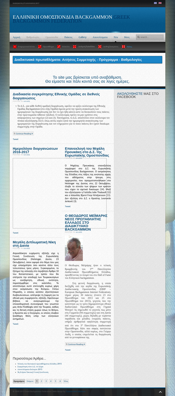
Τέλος (66, 381)
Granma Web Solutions (75, 391)
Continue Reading (24, 134)
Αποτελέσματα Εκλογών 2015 (29, 369)
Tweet (15, 139)
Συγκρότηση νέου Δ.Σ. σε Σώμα (30, 367)
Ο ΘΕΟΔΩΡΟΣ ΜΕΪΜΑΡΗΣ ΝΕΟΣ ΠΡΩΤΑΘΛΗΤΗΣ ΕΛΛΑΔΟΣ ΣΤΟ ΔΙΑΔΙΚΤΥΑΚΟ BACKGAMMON (86, 222)
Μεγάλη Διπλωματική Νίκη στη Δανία (34, 244)
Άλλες (27, 101)
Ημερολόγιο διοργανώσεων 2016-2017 (35, 150)
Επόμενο (30, 381)
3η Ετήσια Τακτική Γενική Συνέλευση (32, 372)
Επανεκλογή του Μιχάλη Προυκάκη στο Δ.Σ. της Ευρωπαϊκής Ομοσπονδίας (87, 152)
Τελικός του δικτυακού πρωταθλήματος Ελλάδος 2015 (39, 364)
